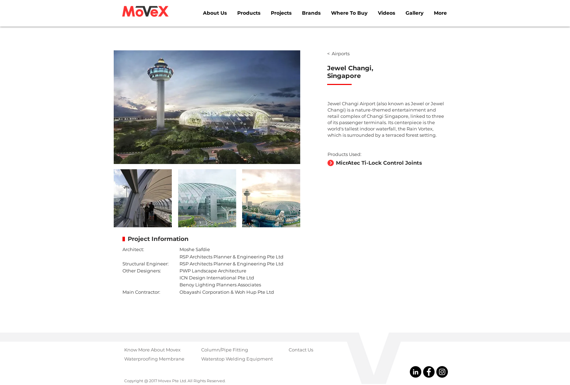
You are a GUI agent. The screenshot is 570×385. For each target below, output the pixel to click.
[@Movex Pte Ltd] (415, 372)
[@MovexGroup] (442, 372)
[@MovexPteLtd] (429, 372)
